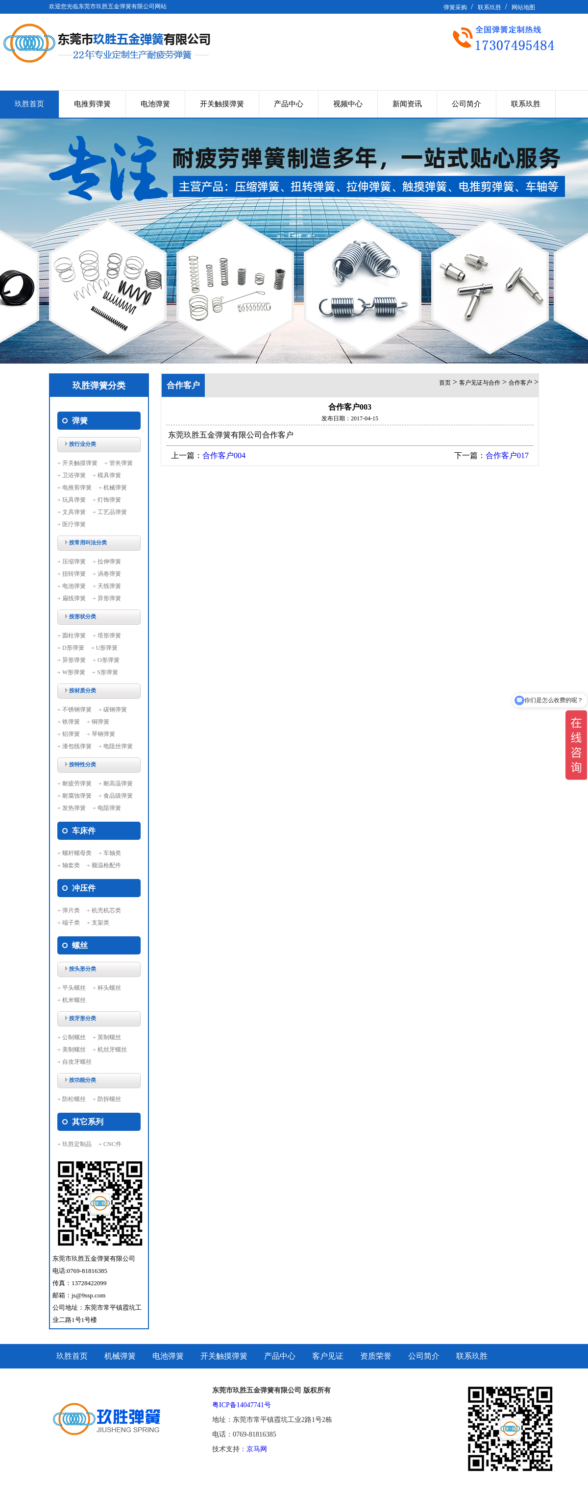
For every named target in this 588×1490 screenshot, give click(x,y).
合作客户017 (507, 455)
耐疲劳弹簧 (77, 783)
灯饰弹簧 (109, 499)
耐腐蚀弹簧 (77, 795)
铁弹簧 (71, 721)
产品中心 (288, 104)
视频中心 (348, 104)
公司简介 (466, 104)
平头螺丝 (74, 987)
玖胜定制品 (77, 1144)
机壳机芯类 (106, 910)
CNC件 (112, 1144)
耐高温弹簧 (118, 783)
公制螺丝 (74, 1037)
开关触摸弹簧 (222, 104)
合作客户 (520, 382)
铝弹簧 (71, 734)
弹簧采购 (455, 7)
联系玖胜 (489, 7)
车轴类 (112, 853)
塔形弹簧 (109, 635)
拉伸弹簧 (109, 561)
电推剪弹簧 (92, 104)
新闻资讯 (407, 104)
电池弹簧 (155, 104)
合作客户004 (223, 455)
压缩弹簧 (74, 561)
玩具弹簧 (74, 499)
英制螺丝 (109, 1037)
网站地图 (523, 7)
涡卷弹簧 (109, 573)
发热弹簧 (74, 808)
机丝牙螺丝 (112, 1049)
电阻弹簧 (109, 808)
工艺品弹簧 (112, 512)
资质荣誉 (376, 1356)
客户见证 (327, 1356)
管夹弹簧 (121, 463)
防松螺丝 (74, 1099)
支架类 (100, 922)
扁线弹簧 (74, 598)
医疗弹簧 (74, 524)
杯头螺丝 (109, 987)
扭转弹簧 (74, 573)
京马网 (256, 1449)
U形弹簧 (107, 647)
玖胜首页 (29, 104)
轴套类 (71, 865)
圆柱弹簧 (74, 635)
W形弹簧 (73, 672)
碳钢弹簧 (115, 709)
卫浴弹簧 (74, 475)
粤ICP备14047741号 (241, 1405)
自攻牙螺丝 (77, 1061)
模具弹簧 (109, 475)
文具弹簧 (74, 512)
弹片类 (71, 910)
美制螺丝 (74, 1049)
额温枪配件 (106, 865)
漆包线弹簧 (77, 746)
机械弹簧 (115, 487)
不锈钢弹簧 (77, 709)
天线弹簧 (109, 586)
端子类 (71, 922)
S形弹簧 (107, 672)
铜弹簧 (100, 721)
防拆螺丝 (109, 1099)
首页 (445, 382)
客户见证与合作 (479, 382)
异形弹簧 (109, 598)
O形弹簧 (109, 660)
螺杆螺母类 (77, 853)
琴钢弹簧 (103, 734)
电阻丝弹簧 (118, 746)
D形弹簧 (73, 647)
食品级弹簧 (118, 795)
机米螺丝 (74, 1000)
